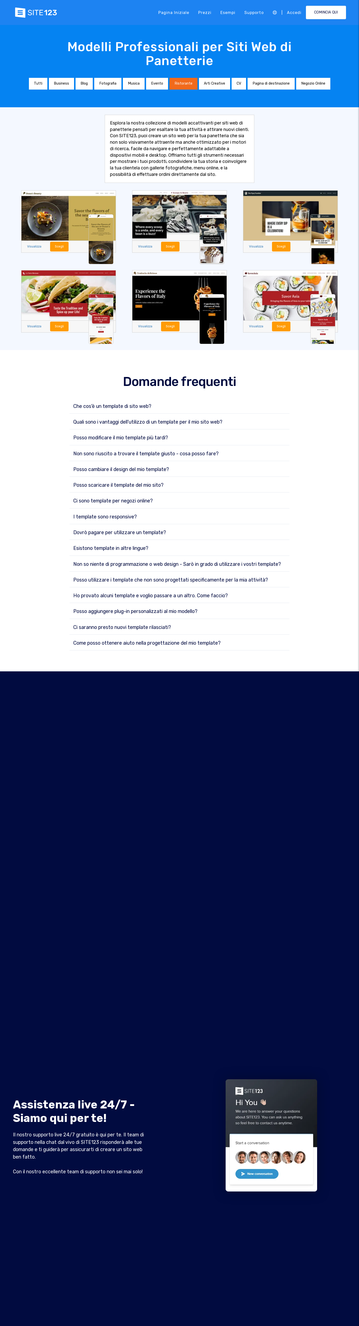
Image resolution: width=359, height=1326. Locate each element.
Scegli (59, 246)
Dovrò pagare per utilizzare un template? (119, 533)
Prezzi (204, 12)
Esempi (227, 12)
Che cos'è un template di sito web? (112, 406)
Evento (157, 83)
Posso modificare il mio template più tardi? (120, 438)
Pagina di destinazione (271, 83)
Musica (134, 83)
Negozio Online (313, 83)
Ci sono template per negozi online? (113, 501)
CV (239, 83)
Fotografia (107, 83)
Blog (84, 83)
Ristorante (183, 83)
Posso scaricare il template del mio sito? (118, 485)
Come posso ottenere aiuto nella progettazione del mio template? (147, 643)
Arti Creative (214, 83)
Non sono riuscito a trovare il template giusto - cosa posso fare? (146, 454)
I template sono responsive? (105, 517)
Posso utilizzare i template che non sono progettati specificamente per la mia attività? (170, 580)
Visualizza (34, 246)
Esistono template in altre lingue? (110, 549)
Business (61, 83)
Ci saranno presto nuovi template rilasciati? (122, 627)
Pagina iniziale (173, 12)
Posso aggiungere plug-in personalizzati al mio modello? (135, 612)
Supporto (254, 12)
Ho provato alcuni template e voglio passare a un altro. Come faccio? (150, 596)
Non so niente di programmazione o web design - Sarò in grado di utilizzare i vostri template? (177, 564)
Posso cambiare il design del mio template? (121, 470)
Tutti (38, 83)
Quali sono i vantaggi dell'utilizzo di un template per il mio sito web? (147, 422)
